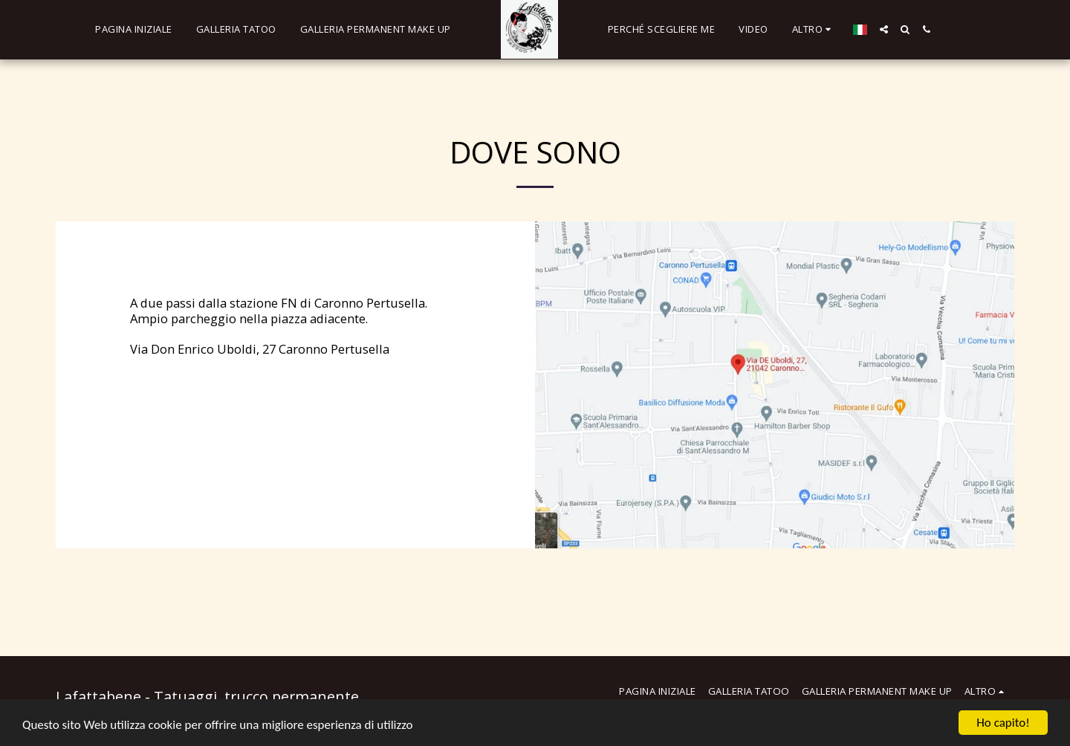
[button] (884, 29)
